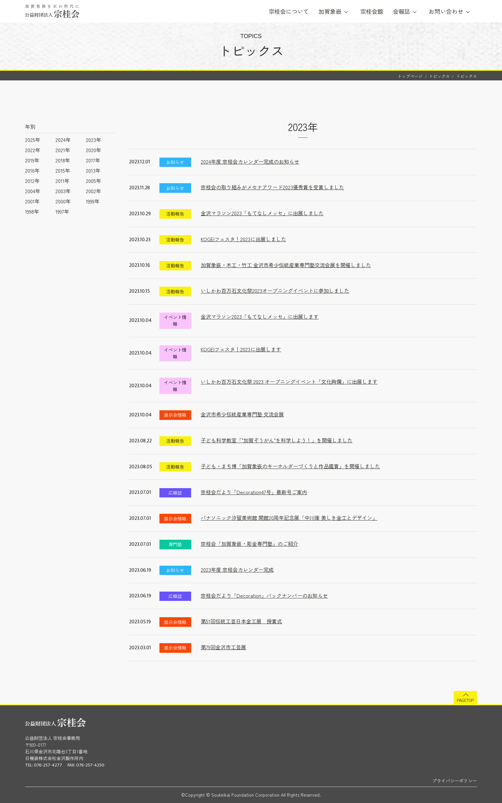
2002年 (93, 191)
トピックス (439, 76)
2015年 (62, 170)
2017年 (93, 160)
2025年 (32, 139)
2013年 (93, 170)
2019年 (32, 160)
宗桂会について (289, 11)
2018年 (62, 160)
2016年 (32, 170)
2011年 (62, 180)
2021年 (62, 150)
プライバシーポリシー (454, 780)
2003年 (63, 191)
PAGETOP (465, 700)
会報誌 (401, 11)
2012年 (32, 180)
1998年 (32, 211)
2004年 (32, 191)
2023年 (93, 139)
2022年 (32, 150)
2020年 (93, 150)
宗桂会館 (371, 11)
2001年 (32, 201)
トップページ (410, 76)
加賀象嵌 (330, 11)
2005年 (93, 180)
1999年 (93, 201)
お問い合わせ (446, 11)
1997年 (62, 211)
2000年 (63, 201)
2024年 (63, 139)
